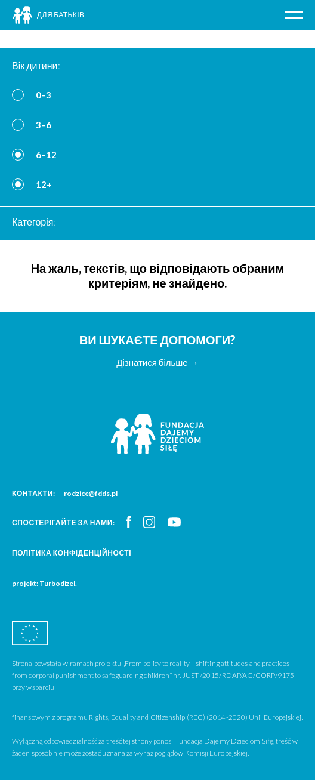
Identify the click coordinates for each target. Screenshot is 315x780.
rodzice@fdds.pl (91, 493)
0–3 (43, 95)
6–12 (46, 154)
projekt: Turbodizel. (44, 583)
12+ (44, 184)
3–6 (43, 124)
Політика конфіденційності (71, 552)
